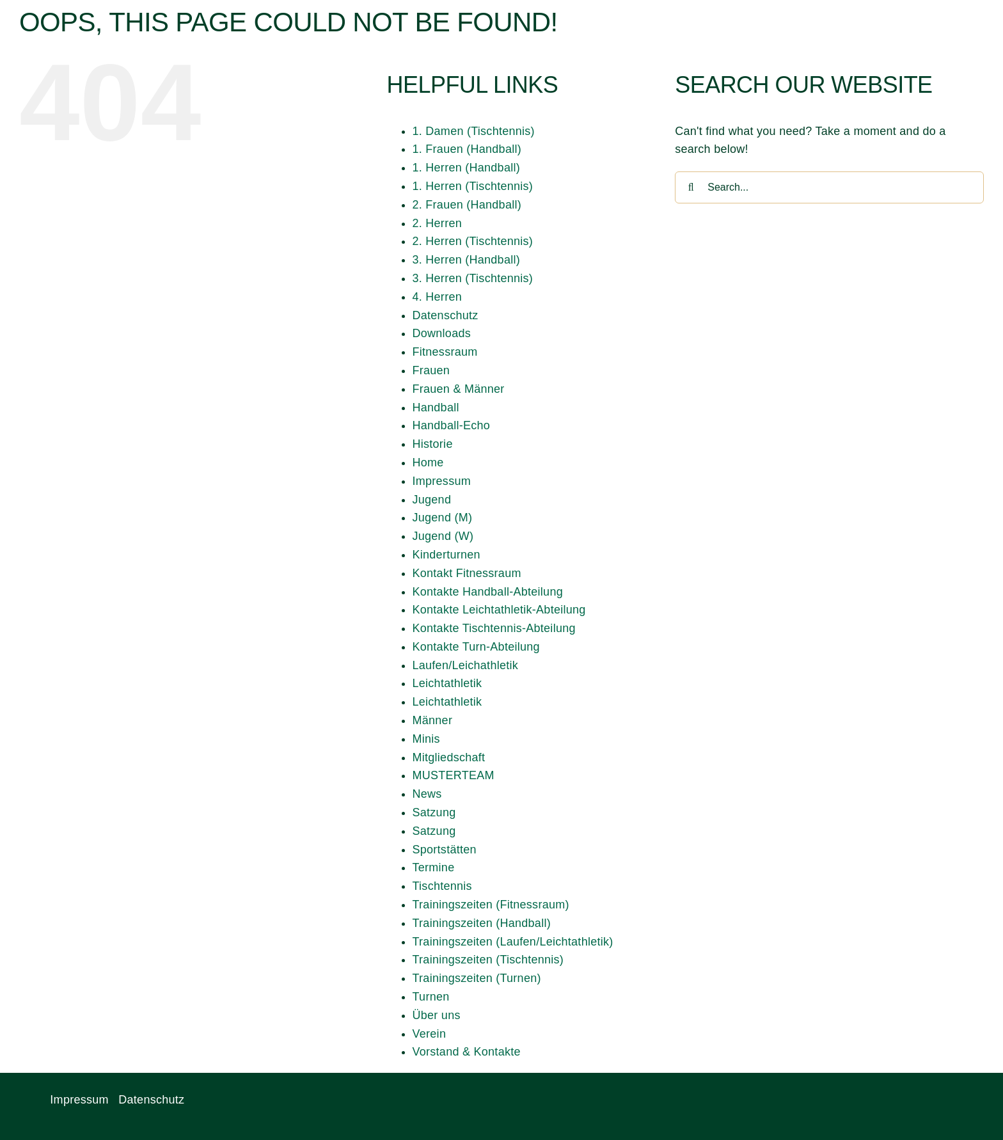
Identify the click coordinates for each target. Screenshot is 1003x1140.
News (427, 794)
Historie (433, 444)
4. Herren (437, 296)
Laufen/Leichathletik (466, 665)
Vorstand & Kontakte (467, 1051)
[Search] (691, 187)
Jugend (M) (443, 517)
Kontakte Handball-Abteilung (488, 591)
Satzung (434, 812)
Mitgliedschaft (449, 757)
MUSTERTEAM (453, 775)
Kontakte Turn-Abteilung (476, 646)
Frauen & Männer (459, 389)
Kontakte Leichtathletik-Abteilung (499, 609)
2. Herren (437, 223)
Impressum (442, 481)
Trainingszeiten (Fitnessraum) (491, 904)
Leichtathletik (447, 683)
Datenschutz (445, 315)
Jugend (432, 499)
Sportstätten (445, 849)
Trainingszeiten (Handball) (482, 923)
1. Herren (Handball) (466, 167)
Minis (426, 738)
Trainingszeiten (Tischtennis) (488, 959)
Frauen (431, 370)
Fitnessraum (445, 351)
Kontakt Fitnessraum (467, 573)
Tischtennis (442, 886)
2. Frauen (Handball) (467, 204)
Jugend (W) (443, 536)
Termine (434, 867)
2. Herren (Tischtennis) (473, 241)
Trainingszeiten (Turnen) (477, 978)
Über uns (437, 1015)
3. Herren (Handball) (466, 259)
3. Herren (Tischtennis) (473, 278)
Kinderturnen (446, 554)
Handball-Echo (452, 425)
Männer (433, 720)
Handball (436, 407)
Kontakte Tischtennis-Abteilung (494, 628)
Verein (429, 1033)
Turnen (431, 996)
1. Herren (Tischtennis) (473, 186)
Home (428, 462)
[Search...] (829, 187)
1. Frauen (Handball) (467, 149)
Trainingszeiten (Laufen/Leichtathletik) (513, 941)
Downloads (442, 333)
